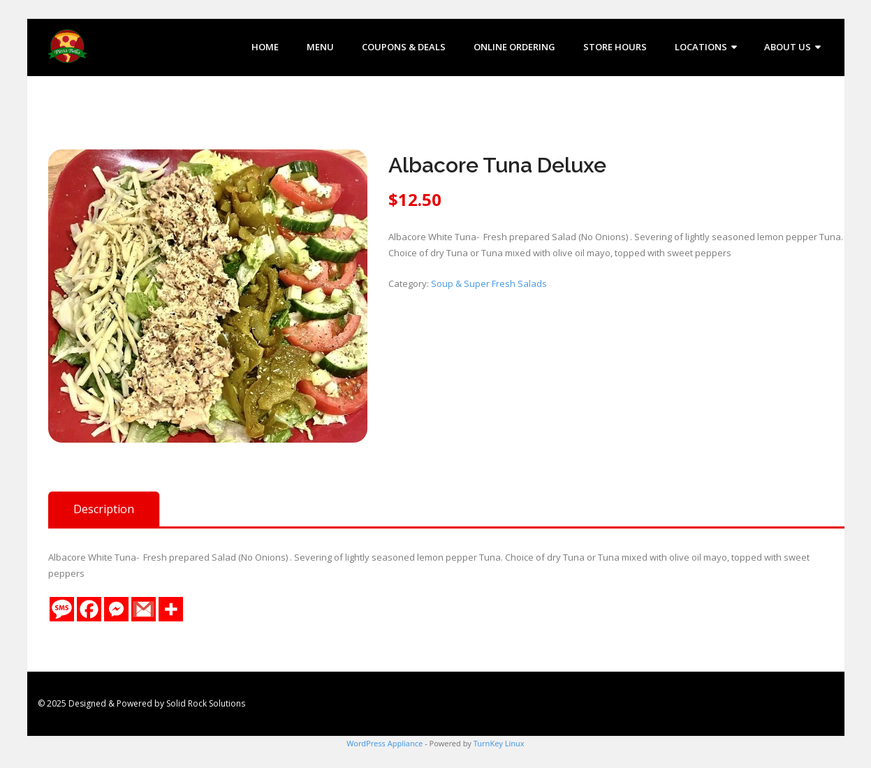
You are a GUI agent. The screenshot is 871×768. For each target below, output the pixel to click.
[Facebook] (89, 609)
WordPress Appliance (384, 743)
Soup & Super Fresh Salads (489, 283)
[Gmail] (143, 609)
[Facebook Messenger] (116, 609)
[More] (171, 609)
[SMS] (62, 609)
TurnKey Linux (499, 743)
